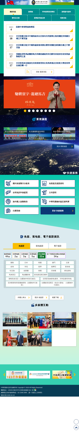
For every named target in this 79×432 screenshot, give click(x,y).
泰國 (40, 306)
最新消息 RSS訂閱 (27, 71)
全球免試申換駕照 (50, 111)
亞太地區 (41, 291)
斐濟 (40, 302)
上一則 (4, 410)
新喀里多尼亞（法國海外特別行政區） (23, 314)
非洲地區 (33, 291)
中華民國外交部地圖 (35, 425)
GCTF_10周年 (37, 111)
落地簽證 (39, 281)
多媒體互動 (42, 340)
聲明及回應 (15, 18)
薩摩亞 (53, 302)
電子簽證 (57, 281)
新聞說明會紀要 (39, 18)
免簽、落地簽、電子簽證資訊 (41, 272)
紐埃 (12, 302)
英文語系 (76, 2)
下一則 (75, 410)
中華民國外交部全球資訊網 (39, 2)
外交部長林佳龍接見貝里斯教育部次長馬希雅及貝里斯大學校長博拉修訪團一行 (43, 64)
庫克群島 (67, 306)
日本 (26, 298)
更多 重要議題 (62, 182)
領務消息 (63, 18)
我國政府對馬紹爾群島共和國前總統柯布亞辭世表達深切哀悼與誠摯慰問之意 (43, 55)
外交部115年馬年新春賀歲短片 (25, 111)
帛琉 (26, 302)
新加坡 (67, 302)
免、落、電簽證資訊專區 (54, 111)
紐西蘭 (26, 306)
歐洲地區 (7, 291)
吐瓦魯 (12, 306)
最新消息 (12, 12)
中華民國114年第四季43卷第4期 (29, 111)
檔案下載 (55, 333)
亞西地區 (16, 291)
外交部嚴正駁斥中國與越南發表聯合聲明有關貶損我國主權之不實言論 (43, 46)
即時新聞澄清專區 (48, 12)
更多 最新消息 (41, 72)
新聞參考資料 (66, 12)
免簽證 (21, 281)
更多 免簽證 (39, 333)
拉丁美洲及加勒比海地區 (56, 291)
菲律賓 (53, 306)
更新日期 (4, 430)
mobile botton (2, 2)
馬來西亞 (12, 310)
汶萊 (67, 298)
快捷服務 (72, 208)
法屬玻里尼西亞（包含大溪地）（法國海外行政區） (57, 319)
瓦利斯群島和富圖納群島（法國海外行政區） (22, 319)
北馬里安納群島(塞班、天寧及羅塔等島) (57, 314)
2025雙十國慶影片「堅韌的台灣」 (33, 111)
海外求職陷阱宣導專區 (41, 111)
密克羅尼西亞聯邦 (40, 310)
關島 (12, 298)
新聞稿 (30, 12)
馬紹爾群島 (26, 310)
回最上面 (76, 427)
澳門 (53, 298)
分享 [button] (76, 421)
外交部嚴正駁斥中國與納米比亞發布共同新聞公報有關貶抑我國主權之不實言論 (43, 37)
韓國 (40, 298)
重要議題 (41, 119)
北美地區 (24, 291)
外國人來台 (22, 333)
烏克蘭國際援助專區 (45, 111)
